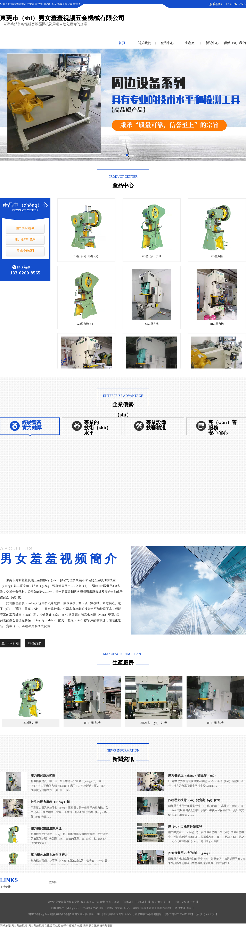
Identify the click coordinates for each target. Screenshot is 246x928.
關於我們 (144, 43)
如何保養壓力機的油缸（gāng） (189, 853)
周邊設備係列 (25, 250)
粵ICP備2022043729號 (178, 914)
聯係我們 (34, 643)
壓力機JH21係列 (25, 239)
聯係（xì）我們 (235, 43)
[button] (119, 155)
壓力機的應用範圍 (43, 775)
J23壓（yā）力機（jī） (86, 256)
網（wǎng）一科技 (187, 901)
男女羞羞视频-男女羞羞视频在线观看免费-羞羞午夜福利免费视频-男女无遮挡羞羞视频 (62, 925)
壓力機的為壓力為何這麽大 (49, 854)
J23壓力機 (217, 256)
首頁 (122, 43)
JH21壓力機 (151, 323)
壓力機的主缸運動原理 (46, 828)
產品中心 (167, 43)
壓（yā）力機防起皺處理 (185, 826)
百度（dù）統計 (206, 914)
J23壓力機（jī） (86, 323)
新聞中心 (212, 43)
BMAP (127, 901)
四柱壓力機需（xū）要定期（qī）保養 (194, 800)
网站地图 (5, 925)
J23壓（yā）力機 (151, 256)
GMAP (141, 901)
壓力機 (53, 882)
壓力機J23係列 (25, 228)
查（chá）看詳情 (10, 644)
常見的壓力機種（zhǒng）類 (50, 802)
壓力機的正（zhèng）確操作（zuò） (192, 775)
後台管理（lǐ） (183, 908)
